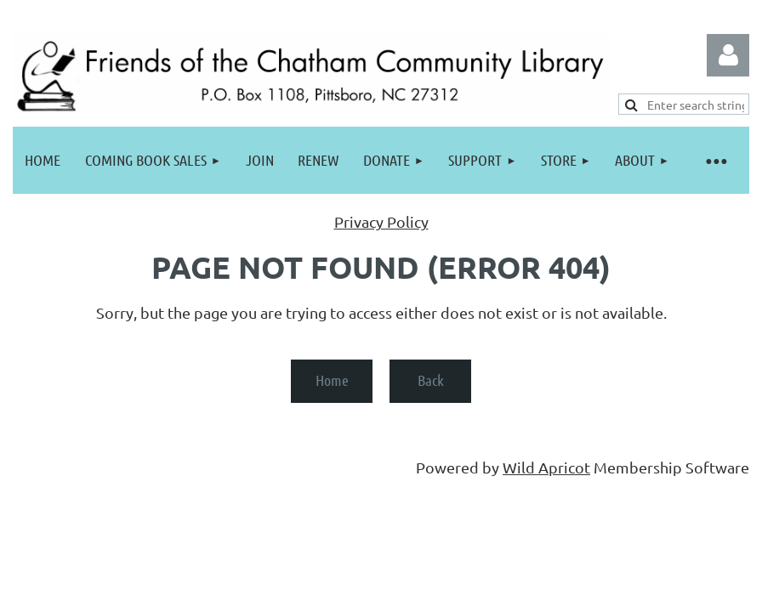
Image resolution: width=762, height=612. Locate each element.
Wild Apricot (546, 467)
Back (431, 380)
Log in (728, 55)
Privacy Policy (381, 221)
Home (332, 380)
